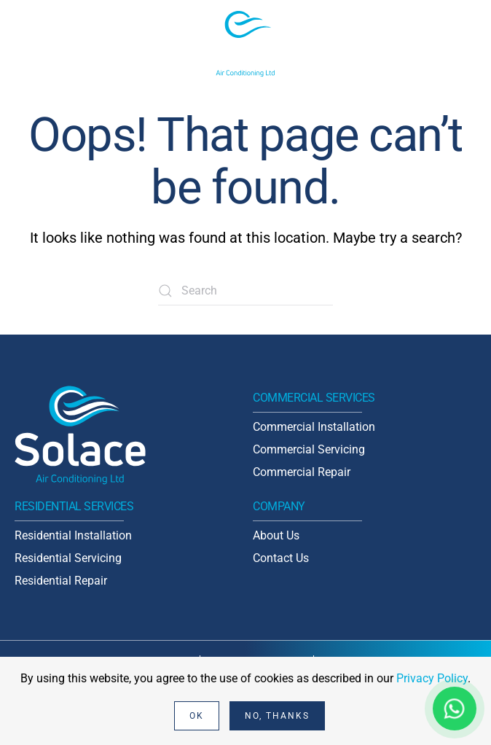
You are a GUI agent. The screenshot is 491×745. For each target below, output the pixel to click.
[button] (469, 44)
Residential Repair (61, 581)
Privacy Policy (432, 678)
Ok (196, 716)
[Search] (245, 290)
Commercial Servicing (309, 449)
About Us (276, 535)
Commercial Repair (301, 472)
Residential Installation (73, 535)
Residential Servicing (68, 558)
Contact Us (281, 558)
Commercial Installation (314, 427)
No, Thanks (277, 716)
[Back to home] (245, 44)
